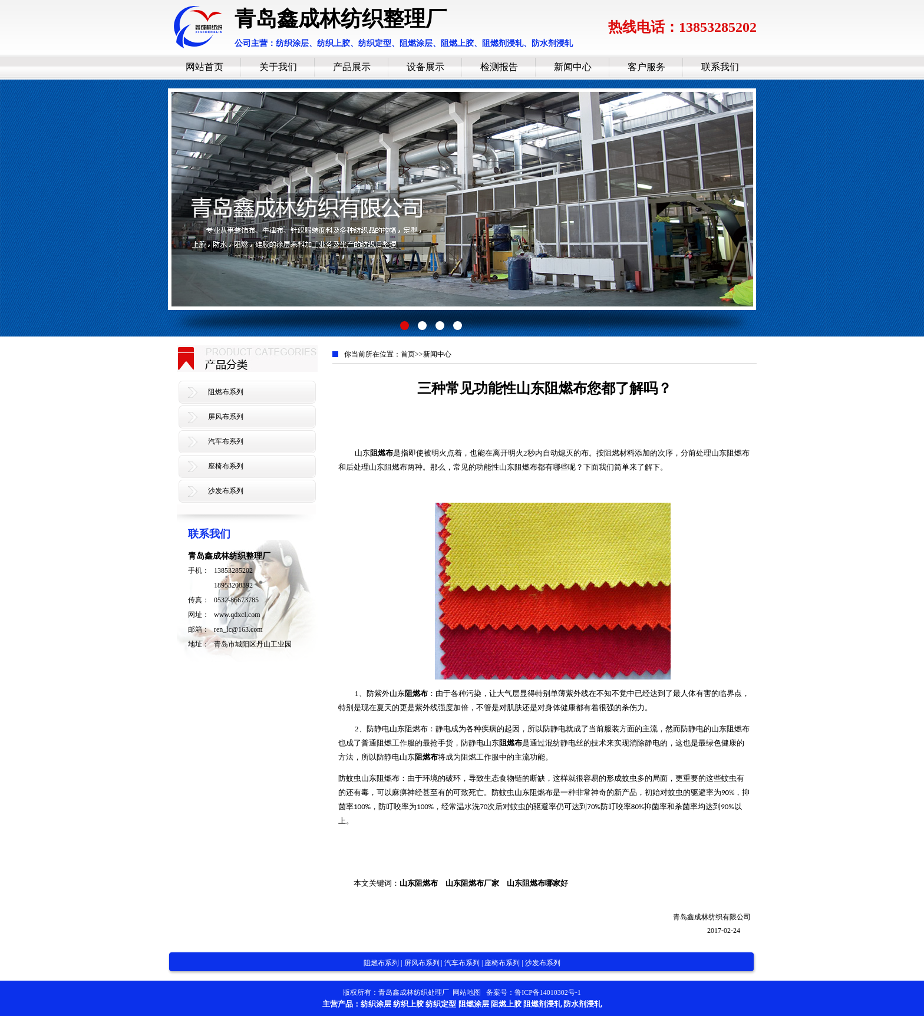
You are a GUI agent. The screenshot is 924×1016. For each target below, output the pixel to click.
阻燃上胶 (506, 1003)
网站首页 (204, 67)
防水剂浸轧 (582, 1003)
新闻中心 (573, 67)
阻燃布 (381, 452)
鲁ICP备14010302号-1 (547, 992)
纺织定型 (440, 1003)
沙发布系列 (225, 491)
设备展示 (425, 67)
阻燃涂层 (473, 1003)
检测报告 (499, 67)
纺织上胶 (408, 1003)
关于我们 (278, 67)
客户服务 (646, 67)
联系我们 (720, 67)
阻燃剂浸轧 (542, 1003)
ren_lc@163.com (238, 629)
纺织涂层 (376, 1003)
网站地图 (467, 992)
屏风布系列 (225, 417)
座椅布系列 (225, 466)
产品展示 (352, 67)
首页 (408, 354)
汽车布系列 (225, 441)
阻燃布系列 (225, 392)
